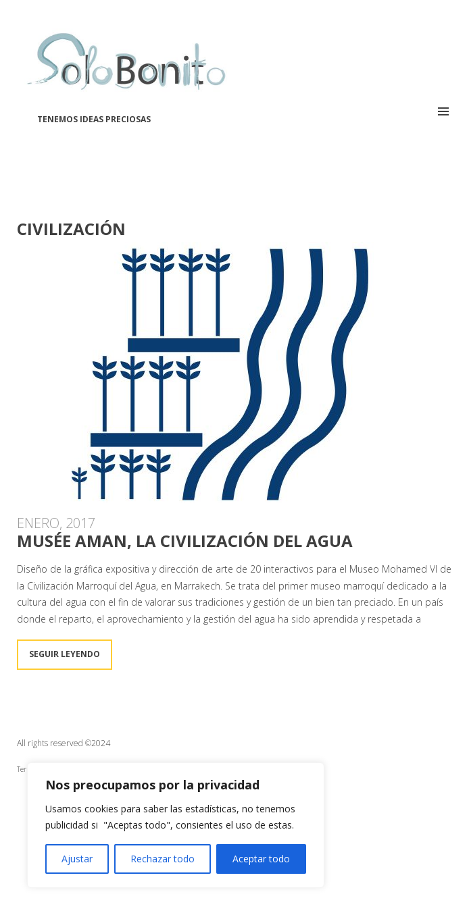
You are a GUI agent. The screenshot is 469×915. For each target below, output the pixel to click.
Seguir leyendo (64, 654)
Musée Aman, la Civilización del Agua (185, 540)
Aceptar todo (261, 858)
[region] (175, 825)
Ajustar (77, 858)
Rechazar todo (162, 858)
